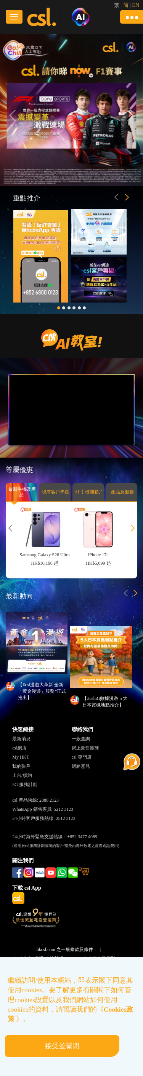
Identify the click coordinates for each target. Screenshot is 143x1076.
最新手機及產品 (22, 494)
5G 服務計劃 (24, 784)
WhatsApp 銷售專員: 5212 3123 (42, 809)
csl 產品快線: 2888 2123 (35, 800)
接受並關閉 (62, 1046)
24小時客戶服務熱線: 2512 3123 (43, 818)
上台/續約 (22, 775)
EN (135, 5)
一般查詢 (81, 738)
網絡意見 (81, 766)
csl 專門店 (82, 757)
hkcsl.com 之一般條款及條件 (65, 949)
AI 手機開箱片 (88, 495)
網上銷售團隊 (85, 748)
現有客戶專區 (55, 495)
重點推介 (26, 198)
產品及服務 (122, 495)
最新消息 (21, 738)
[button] (131, 17)
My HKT (20, 757)
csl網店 (19, 748)
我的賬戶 (21, 766)
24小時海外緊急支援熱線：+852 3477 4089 (54, 836)
